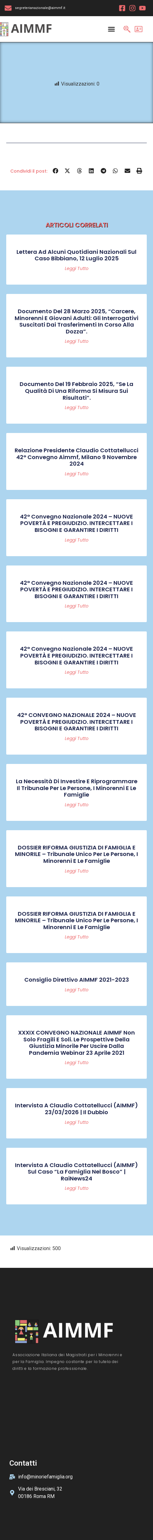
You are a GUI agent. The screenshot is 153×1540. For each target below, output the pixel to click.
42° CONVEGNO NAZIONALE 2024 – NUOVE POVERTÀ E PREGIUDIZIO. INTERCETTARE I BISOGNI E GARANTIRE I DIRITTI (76, 721)
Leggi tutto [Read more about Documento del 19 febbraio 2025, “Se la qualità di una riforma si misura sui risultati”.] (76, 407)
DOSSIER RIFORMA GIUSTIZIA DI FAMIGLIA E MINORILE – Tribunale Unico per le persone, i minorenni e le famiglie (76, 854)
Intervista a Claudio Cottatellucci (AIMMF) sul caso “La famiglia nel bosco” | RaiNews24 (76, 1171)
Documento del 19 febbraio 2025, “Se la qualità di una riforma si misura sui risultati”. (76, 390)
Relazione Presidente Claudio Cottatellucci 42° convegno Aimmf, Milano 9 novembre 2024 (76, 457)
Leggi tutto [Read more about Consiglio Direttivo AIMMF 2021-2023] (76, 990)
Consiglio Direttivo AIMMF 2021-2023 (76, 980)
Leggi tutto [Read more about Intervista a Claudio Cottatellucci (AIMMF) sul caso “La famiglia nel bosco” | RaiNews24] (76, 1188)
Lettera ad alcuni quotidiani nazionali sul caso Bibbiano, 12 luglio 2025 (76, 255)
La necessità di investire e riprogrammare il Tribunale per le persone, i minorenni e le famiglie (76, 787)
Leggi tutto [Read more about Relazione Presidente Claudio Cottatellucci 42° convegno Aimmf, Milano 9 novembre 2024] (76, 474)
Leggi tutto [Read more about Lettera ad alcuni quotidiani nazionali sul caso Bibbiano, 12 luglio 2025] (76, 268)
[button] (55, 170)
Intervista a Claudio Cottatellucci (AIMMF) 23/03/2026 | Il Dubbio (76, 1108)
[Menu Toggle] (111, 29)
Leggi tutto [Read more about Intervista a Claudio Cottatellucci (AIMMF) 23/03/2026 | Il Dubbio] (76, 1122)
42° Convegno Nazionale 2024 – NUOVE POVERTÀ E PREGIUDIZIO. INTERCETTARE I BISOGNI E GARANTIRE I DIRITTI (76, 523)
